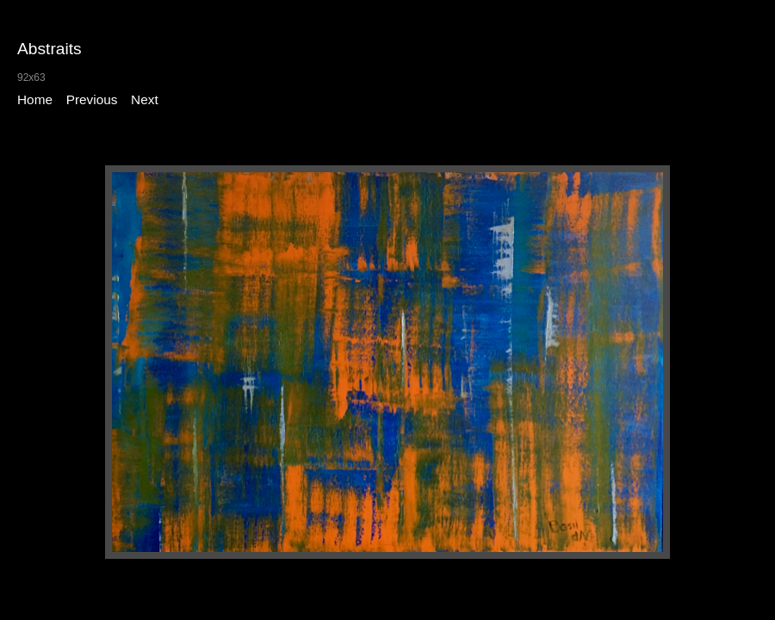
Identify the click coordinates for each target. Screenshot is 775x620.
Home (35, 99)
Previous (92, 99)
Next (144, 99)
